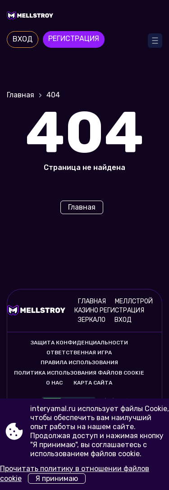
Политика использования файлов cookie (79, 373)
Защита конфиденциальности (79, 342)
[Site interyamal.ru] (84, 17)
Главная (20, 95)
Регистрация (73, 38)
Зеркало (91, 320)
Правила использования (79, 362)
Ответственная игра (79, 352)
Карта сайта (92, 383)
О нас (54, 383)
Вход (22, 39)
